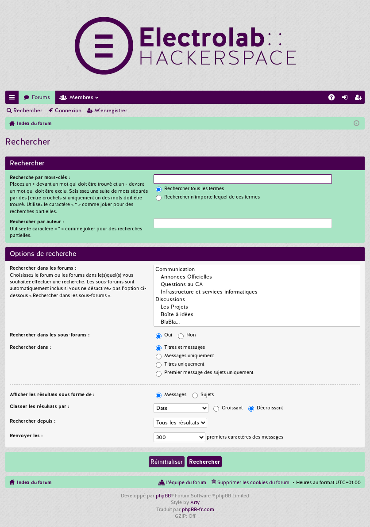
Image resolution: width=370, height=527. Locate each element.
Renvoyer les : (26, 435)
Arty (195, 502)
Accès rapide (14, 99)
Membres (81, 97)
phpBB (163, 496)
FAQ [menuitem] (334, 99)
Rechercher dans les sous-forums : (50, 335)
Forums (41, 97)
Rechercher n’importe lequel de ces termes (208, 197)
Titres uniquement (180, 364)
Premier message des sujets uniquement (204, 372)
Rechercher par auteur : (37, 221)
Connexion (68, 110)
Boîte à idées (256, 314)
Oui (164, 335)
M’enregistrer (110, 110)
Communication (256, 269)
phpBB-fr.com (198, 509)
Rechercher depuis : (33, 421)
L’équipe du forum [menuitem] (186, 482)
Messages (171, 394)
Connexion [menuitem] (346, 99)
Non (187, 335)
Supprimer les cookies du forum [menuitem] (253, 482)
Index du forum (34, 482)
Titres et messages (180, 347)
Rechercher (27, 110)
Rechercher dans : (30, 347)
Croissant (228, 408)
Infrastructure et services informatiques (256, 292)
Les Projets (256, 307)
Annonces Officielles (256, 277)
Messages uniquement (185, 355)
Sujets (203, 394)
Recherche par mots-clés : (40, 177)
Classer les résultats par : (39, 406)
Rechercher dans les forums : (43, 268)
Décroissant (265, 408)
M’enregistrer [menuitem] (360, 99)
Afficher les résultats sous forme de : (52, 394)
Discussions (256, 299)
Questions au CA (256, 284)
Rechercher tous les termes (190, 188)
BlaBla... (256, 322)
